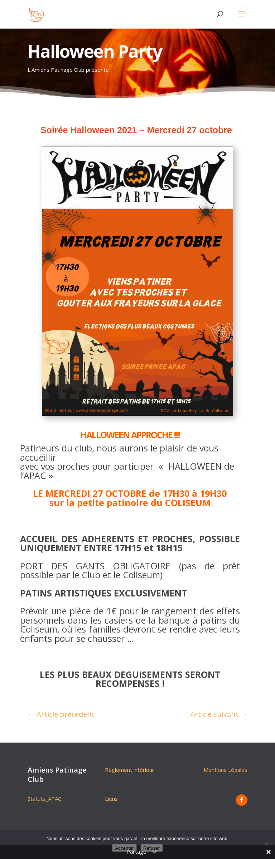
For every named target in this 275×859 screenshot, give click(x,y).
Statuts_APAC (44, 798)
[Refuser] (266, 844)
